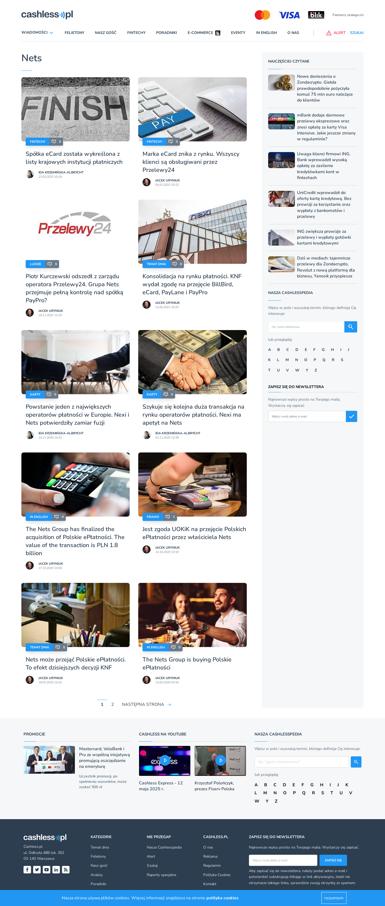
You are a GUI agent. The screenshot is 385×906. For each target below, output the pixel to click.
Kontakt (209, 883)
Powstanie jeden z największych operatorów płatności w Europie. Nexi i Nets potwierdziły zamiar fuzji (77, 415)
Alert (151, 856)
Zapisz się (333, 860)
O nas (293, 32)
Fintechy (136, 32)
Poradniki (166, 32)
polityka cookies (222, 898)
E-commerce (200, 32)
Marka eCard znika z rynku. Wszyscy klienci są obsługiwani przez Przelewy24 (191, 162)
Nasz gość (106, 32)
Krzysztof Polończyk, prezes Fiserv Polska (214, 786)
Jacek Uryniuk (167, 180)
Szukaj (152, 865)
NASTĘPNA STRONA (143, 704)
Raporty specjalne (161, 874)
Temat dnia (156, 264)
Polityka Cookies (217, 874)
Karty (35, 394)
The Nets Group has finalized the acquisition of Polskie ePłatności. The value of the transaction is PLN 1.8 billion (75, 541)
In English (266, 32)
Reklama (210, 856)
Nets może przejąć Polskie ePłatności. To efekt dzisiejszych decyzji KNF (76, 664)
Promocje (34, 734)
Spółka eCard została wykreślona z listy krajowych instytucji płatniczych (74, 158)
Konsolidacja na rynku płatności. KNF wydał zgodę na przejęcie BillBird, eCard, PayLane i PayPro (192, 284)
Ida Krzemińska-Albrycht (60, 172)
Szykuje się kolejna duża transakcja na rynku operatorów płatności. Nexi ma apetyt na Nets (193, 415)
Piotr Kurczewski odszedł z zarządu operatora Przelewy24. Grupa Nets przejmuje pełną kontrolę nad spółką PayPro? (74, 288)
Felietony (74, 32)
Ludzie (35, 264)
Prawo (153, 517)
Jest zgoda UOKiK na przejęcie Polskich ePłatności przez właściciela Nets (194, 533)
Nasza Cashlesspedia (164, 847)
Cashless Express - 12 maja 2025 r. (161, 786)
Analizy (97, 874)
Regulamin (212, 865)
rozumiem (334, 898)
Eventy (238, 32)
